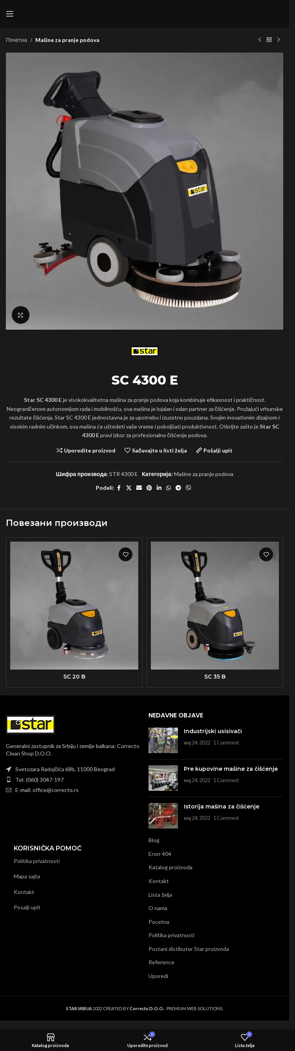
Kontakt (24, 892)
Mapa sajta (27, 876)
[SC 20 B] (74, 606)
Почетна (16, 39)
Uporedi (158, 976)
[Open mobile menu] (10, 14)
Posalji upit (27, 907)
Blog (153, 840)
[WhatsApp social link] (168, 488)
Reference (161, 962)
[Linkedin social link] (159, 488)
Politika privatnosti (37, 861)
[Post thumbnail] (163, 740)
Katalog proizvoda (170, 867)
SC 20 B (74, 676)
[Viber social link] (188, 488)
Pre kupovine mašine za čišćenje (231, 768)
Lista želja (160, 894)
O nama (157, 908)
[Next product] (278, 40)
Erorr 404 (159, 853)
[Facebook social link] (119, 488)
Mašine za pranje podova (67, 39)
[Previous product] (259, 40)
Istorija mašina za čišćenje (221, 806)
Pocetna (158, 921)
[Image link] (30, 724)
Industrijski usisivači (213, 731)
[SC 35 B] (215, 606)
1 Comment (226, 743)
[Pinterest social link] (149, 488)
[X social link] (129, 488)
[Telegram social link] (178, 488)
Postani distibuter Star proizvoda (188, 948)
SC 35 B (214, 676)
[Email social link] (139, 488)
